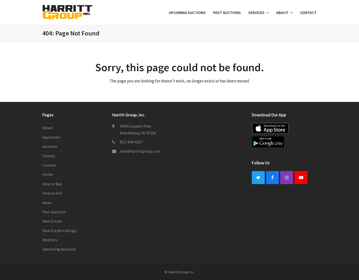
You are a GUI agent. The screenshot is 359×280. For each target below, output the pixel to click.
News (47, 202)
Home (47, 174)
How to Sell (52, 193)
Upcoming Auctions (59, 249)
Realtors (49, 239)
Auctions (49, 146)
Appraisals (51, 137)
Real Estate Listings (59, 230)
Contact (49, 165)
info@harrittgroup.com (140, 151)
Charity (48, 155)
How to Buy (52, 183)
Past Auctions (54, 211)
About (47, 127)
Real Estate (52, 221)
